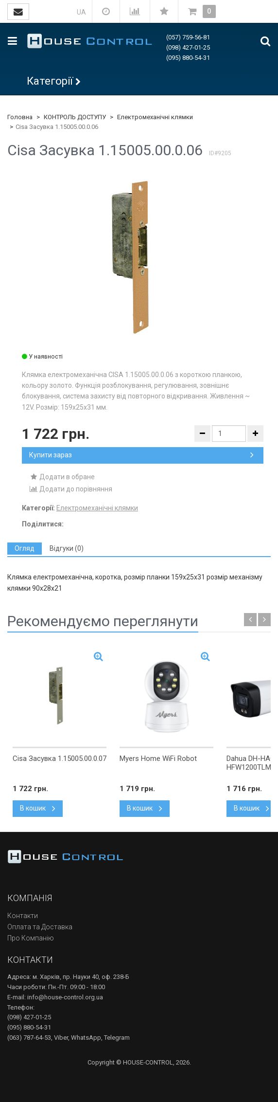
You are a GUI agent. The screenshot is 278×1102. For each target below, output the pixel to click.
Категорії (50, 81)
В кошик (37, 808)
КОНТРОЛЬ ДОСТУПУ (75, 117)
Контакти (22, 916)
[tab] (24, 548)
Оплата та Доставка (39, 927)
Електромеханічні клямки (155, 117)
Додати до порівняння (70, 489)
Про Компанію (30, 938)
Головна (20, 117)
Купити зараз (141, 455)
